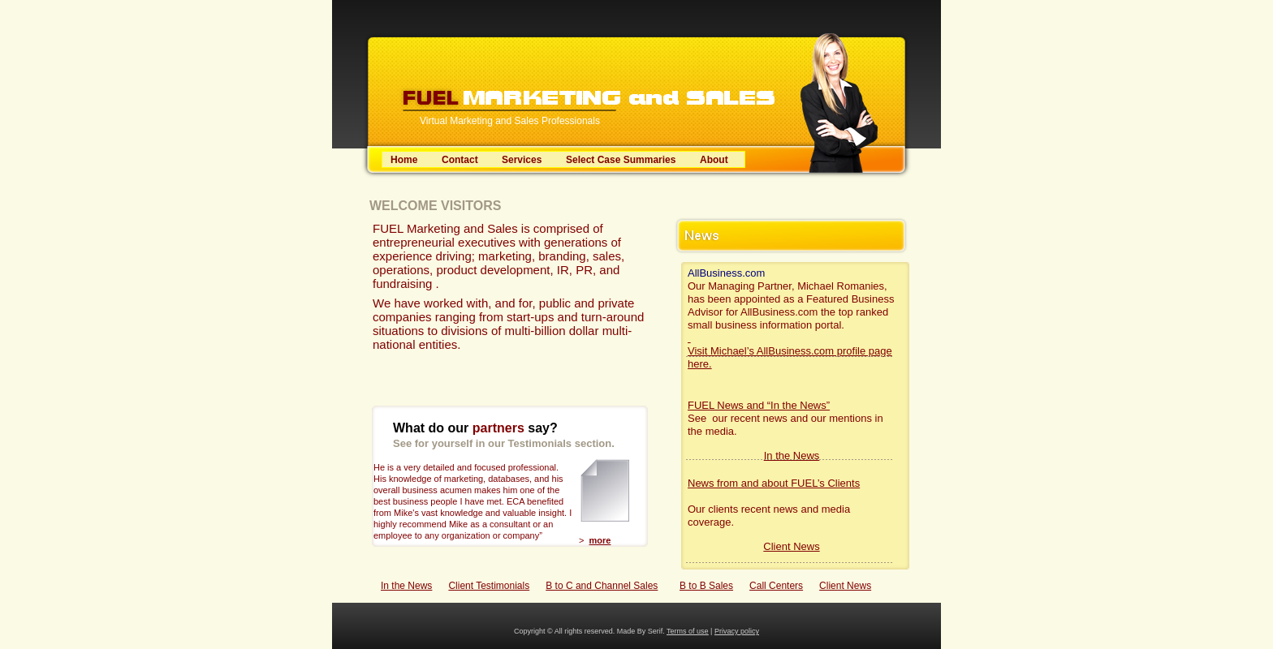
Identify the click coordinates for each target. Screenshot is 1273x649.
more (600, 540)
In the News (406, 585)
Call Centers (776, 585)
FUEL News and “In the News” (759, 405)
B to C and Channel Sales (602, 585)
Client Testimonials (488, 585)
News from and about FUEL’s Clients (774, 483)
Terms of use (688, 631)
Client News (845, 585)
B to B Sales (706, 585)
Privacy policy (736, 631)
